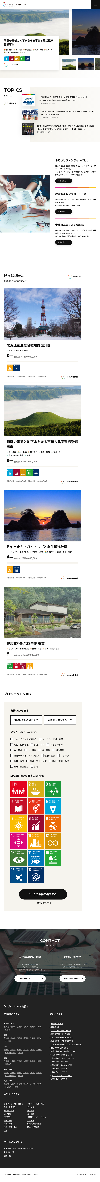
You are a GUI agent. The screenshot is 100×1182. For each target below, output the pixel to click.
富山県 (12, 1049)
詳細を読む (62, 180)
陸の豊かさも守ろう (59, 1072)
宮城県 (26, 1026)
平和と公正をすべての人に (62, 1075)
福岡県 (6, 1084)
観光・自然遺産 (33, 1127)
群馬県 (19, 1038)
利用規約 (16, 1174)
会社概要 (8, 1174)
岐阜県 (7, 1052)
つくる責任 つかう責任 (60, 1061)
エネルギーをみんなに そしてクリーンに (66, 1044)
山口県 (32, 1072)
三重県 (6, 1061)
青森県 (12, 1026)
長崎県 (19, 1084)
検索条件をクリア (44, 903)
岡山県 (19, 1072)
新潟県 (6, 1049)
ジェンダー (31, 1107)
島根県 (12, 1072)
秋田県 (32, 1026)
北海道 (6, 1026)
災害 (5, 1130)
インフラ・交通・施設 (35, 1104)
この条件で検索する (43, 894)
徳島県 (39, 1072)
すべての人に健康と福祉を (61, 1030)
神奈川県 (8, 1041)
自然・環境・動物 (10, 1127)
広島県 (26, 1072)
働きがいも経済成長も (59, 1047)
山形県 (39, 1026)
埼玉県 (26, 1038)
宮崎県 (39, 1084)
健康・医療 (8, 1120)
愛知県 (20, 1052)
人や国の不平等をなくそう (62, 1054)
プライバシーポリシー (29, 1174)
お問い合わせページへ (71, 978)
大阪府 (26, 1061)
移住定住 (7, 1117)
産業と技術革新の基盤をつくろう (64, 1051)
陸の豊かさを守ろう (59, 1079)
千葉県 (32, 1038)
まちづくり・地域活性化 (13, 1104)
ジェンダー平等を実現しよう (62, 1037)
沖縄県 (15, 1087)
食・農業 (30, 1110)
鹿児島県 (8, 1087)
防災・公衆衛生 (10, 1107)
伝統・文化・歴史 (34, 1123)
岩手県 (19, 1026)
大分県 (32, 1084)
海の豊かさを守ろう (59, 1068)
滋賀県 (12, 1061)
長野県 (39, 1049)
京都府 (19, 1061)
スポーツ (30, 1120)
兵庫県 (32, 1061)
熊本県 (26, 1084)
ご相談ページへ (24, 978)
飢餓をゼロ (55, 1027)
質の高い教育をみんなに (60, 1034)
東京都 (39, 1038)
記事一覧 (7, 1155)
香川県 (7, 1075)
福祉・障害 (8, 1123)
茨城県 (6, 1038)
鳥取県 (6, 1072)
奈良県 (39, 1061)
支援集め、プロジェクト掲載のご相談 (18, 1148)
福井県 (26, 1049)
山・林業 (7, 1114)
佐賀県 (12, 1084)
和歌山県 (8, 1064)
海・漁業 (30, 1114)
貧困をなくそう (57, 1023)
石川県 (19, 1049)
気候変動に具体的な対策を (62, 1065)
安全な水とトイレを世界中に (62, 1041)
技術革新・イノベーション (36, 1117)
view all (13, 103)
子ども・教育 (9, 1110)
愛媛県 (13, 1075)
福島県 (7, 1029)
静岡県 (13, 1052)
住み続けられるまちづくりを (63, 1058)
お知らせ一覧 (9, 1152)
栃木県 (12, 1038)
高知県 (20, 1075)
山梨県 (32, 1049)
